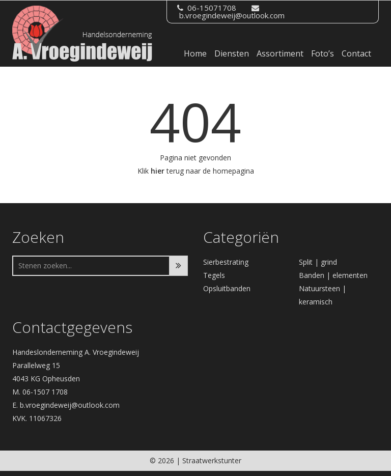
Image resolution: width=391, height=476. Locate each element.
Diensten (231, 53)
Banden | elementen (333, 275)
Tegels (214, 275)
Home (195, 53)
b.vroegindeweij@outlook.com (232, 15)
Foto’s (322, 53)
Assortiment (280, 53)
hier (157, 171)
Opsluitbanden (226, 288)
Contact (356, 53)
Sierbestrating (225, 262)
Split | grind (318, 262)
